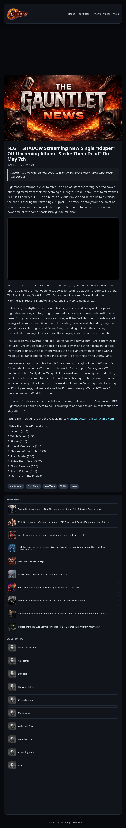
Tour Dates (83, 13)
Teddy (63, 486)
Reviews (96, 13)
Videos (106, 13)
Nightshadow (16, 486)
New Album (33, 486)
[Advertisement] (63, 49)
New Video (50, 486)
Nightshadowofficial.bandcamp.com (90, 418)
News (74, 486)
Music (116, 13)
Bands (71, 13)
